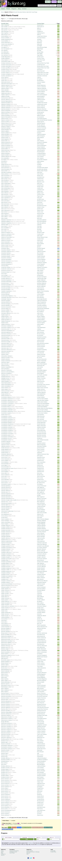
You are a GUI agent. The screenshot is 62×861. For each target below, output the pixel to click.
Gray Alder (39, 226)
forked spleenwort (41, 541)
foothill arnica (40, 465)
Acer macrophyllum (6, 48)
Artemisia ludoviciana (7, 496)
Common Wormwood (41, 485)
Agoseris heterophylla (9, 116)
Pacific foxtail (40, 240)
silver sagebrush (40, 492)
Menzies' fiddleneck (41, 286)
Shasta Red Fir (40, 25)
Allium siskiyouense (7, 210)
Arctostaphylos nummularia (8, 433)
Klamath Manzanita (41, 424)
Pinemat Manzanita (41, 430)
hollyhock (39, 162)
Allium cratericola (6, 184)
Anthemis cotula (5, 354)
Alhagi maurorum (6, 164)
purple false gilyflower (41, 219)
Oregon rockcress (41, 389)
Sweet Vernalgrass (41, 356)
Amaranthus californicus (10, 251)
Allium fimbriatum (7, 191)
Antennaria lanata (8, 340)
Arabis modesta (6, 387)
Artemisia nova (6, 501)
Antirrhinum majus (5, 362)
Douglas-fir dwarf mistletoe (42, 405)
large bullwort (40, 273)
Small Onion (39, 202)
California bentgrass (41, 134)
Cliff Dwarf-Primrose (41, 303)
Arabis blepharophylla (8, 382)
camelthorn (39, 164)
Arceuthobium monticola (12, 408)
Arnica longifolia (7, 471)
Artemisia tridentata (6, 507)
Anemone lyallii (6, 308)
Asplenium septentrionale (9, 541)
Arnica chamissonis (6, 458)
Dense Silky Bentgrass (42, 363)
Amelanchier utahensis (8, 268)
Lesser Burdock (40, 414)
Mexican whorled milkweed (43, 530)
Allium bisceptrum (7, 180)
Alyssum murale (7, 245)
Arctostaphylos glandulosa (8, 420)
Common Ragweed (41, 259)
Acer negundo (4, 50)
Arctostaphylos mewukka (8, 428)
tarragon (39, 495)
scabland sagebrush (41, 504)
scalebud (39, 329)
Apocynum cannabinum (6, 373)
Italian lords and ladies (42, 512)
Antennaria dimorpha (10, 335)
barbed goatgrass (41, 96)
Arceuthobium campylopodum (9, 401)
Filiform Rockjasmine (41, 302)
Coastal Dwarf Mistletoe (42, 406)
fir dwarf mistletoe (41, 397)
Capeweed (39, 441)
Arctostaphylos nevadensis (8, 430)
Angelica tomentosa (7, 324)
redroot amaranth (41, 257)
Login (59, 1)
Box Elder (39, 50)
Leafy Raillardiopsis (41, 327)
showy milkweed (40, 533)
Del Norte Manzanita (41, 431)
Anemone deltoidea (6, 305)
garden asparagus (41, 536)
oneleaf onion (40, 215)
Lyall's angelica (40, 314)
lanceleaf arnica (40, 466)
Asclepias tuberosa (5, 534)
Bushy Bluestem (40, 297)
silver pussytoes (40, 332)
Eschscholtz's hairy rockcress (43, 384)
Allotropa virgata (10, 224)
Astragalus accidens (8, 544)
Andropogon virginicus (6, 299)
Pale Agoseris (40, 113)
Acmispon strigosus (9, 72)
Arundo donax (4, 517)
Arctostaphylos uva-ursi (9, 438)
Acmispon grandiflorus (9, 67)
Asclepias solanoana (7, 531)
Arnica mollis (5, 473)
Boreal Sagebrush (41, 500)
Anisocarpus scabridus (10, 327)
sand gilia (39, 166)
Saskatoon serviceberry (42, 267)
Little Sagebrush (40, 487)
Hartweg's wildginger (41, 520)
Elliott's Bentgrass (41, 135)
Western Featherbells (41, 360)
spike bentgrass (40, 137)
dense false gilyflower (41, 221)
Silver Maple (39, 53)
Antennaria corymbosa (8, 333)
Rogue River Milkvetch (42, 544)
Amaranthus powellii (8, 256)
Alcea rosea (4, 162)
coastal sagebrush (41, 490)
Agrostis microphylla (7, 145)
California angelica (41, 317)
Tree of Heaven (40, 156)
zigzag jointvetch (40, 97)
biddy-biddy (39, 44)
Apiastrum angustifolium (7, 367)
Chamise (39, 83)
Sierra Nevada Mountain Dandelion (44, 120)
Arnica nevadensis (7, 474)
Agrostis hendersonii (7, 142)
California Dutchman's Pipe (43, 454)
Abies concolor (11, 28)
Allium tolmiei (10, 211)
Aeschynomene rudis (7, 97)
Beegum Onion (40, 192)
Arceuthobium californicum (11, 400)
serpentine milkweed (41, 531)
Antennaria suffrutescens (8, 349)
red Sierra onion (40, 199)
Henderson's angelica (41, 321)
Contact (24, 8)
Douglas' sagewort (41, 493)
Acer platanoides (5, 52)
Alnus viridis (6, 230)
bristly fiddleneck (40, 289)
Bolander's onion (40, 181)
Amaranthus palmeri (8, 254)
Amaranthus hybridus (6, 253)
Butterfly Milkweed (41, 534)
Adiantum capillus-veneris (7, 86)
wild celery (39, 368)
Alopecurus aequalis (7, 232)
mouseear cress (40, 379)
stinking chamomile (41, 354)
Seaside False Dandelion (42, 110)
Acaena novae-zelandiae (7, 44)
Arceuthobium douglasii (8, 405)
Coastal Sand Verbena (42, 36)
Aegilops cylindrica (6, 91)
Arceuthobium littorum (12, 406)
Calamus (39, 77)
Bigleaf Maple (40, 48)
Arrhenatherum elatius (13, 484)
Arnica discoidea (6, 463)
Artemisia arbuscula (6, 487)
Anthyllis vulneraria (5, 359)
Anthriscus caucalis (7, 357)
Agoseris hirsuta (6, 118)
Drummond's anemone (42, 306)
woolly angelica (40, 324)
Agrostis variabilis (6, 154)
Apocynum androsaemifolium (8, 371)
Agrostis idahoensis (6, 143)
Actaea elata (6, 78)
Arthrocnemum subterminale (10, 511)
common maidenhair (41, 86)
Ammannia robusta (8, 272)
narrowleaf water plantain (42, 167)
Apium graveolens (5, 368)
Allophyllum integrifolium (13, 223)
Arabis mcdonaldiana (7, 386)
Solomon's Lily (40, 514)
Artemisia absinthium (6, 485)
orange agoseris (40, 112)
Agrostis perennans (8, 150)
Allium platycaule (7, 205)
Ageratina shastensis (15, 107)
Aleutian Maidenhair (41, 85)
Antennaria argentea (7, 332)
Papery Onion (40, 196)
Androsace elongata (6, 300)
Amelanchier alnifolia (11, 267)
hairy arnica (39, 473)
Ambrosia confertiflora (7, 262)
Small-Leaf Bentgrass (41, 145)
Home (2, 12)
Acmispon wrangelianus (12, 74)
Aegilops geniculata (6, 93)
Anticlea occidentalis (11, 360)
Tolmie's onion (40, 211)
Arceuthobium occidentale (8, 409)
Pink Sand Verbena (41, 37)
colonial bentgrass (41, 131)
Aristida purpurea (6, 450)
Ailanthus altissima (8, 156)
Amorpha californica (6, 278)
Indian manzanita (40, 428)
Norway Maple (40, 52)
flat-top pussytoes (41, 333)
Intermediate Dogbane (42, 370)
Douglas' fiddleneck (41, 280)
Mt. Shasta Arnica (41, 482)
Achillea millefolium (6, 58)
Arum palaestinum (6, 514)
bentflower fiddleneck (41, 283)
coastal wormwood (41, 506)
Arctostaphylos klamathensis (16, 424)
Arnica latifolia (5, 470)
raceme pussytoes (41, 346)
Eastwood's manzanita (42, 420)
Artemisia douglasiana (7, 493)
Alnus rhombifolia (6, 227)
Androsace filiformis (6, 302)
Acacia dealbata (5, 40)
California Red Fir (41, 33)
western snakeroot (41, 105)
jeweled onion (40, 208)
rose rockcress (40, 382)
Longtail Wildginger (41, 523)
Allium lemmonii (7, 194)
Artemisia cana (5, 492)
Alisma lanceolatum (6, 169)
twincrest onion (40, 180)
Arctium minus (5, 414)
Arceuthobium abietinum (12, 397)
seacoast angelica (41, 322)
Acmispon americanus (9, 63)
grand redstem (40, 272)
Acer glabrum (5, 47)
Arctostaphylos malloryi (13, 425)
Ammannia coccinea (7, 270)
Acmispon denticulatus (10, 66)
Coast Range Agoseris (42, 118)
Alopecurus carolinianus (8, 234)
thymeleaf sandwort (41, 443)
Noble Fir (39, 34)
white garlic (39, 197)
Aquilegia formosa (8, 378)
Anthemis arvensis (5, 352)
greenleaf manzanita (41, 435)
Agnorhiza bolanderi (10, 109)
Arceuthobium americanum (10, 398)
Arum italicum (5, 512)
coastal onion (40, 188)
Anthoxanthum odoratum (7, 356)
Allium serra (8, 208)
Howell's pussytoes (41, 338)
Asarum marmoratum (7, 522)
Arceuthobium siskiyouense (13, 411)
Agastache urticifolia (9, 104)
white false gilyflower (41, 223)
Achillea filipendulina (6, 56)
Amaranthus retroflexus (6, 257)
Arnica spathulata (6, 479)
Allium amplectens (6, 177)
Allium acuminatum (6, 175)
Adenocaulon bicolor (7, 82)
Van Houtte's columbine (42, 374)
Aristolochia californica (7, 454)
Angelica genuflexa (6, 319)
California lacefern (41, 538)
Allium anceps (6, 178)
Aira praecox (4, 161)
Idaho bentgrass (40, 143)
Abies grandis (10, 29)
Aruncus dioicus (8, 515)
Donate (54, 1)
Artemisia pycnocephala (9, 503)
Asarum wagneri (7, 523)
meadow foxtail (40, 238)
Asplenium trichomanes (6, 542)
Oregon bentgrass (41, 147)
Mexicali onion (40, 204)
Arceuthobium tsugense (11, 413)
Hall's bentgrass (40, 140)
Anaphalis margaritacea (8, 291)
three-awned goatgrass (42, 94)
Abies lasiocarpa (7, 31)
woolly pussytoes (40, 340)
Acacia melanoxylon (7, 42)
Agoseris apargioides (9, 110)
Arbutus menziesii (6, 395)
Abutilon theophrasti (7, 39)
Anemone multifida (6, 310)
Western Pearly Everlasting (43, 291)
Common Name (40, 23)
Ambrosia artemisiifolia (6, 259)
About (3, 8)
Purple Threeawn (40, 450)
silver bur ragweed (41, 261)
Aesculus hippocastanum (7, 101)
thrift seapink (40, 455)
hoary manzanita (40, 417)
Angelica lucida (5, 322)
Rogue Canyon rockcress (42, 387)
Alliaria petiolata (10, 173)
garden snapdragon (41, 362)
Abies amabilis (13, 26)
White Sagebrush (41, 496)
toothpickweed (40, 275)
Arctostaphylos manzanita (8, 427)
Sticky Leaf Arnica (41, 476)
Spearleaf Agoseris (41, 123)
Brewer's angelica (41, 316)
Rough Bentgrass (41, 151)
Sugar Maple (40, 55)
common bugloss (40, 294)
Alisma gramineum (6, 167)
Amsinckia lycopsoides (7, 284)
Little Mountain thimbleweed (43, 308)
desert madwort (40, 243)
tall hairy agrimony (41, 124)
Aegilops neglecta (8, 94)
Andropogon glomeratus (14, 297)
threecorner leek (40, 213)
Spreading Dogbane (41, 371)
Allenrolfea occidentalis (10, 172)
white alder (39, 227)
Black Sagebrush (40, 501)
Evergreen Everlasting (42, 349)
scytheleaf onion (40, 189)
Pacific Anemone (40, 310)
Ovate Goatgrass (40, 93)
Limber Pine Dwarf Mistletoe (43, 403)
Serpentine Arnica (41, 457)
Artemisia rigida (7, 504)
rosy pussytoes (40, 348)
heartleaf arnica (40, 460)
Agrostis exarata (5, 137)
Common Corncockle (41, 128)
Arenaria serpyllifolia (6, 443)
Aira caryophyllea (5, 158)
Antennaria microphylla (7, 344)
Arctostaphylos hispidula (8, 422)
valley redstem (40, 270)
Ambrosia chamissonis (9, 261)
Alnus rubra (5, 229)
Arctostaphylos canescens (8, 417)
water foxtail (39, 235)
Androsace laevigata (10, 303)
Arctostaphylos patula (7, 435)
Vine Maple (39, 45)
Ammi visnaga (6, 275)
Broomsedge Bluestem (42, 299)
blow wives (39, 61)
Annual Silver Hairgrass (42, 159)
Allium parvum (6, 202)
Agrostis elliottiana (6, 135)
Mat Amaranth (40, 249)
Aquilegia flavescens (8, 376)
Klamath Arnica (40, 479)
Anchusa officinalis (5, 294)
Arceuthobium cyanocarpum (14, 403)
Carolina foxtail (40, 234)
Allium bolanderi (7, 181)
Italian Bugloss (40, 292)
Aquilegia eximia (9, 374)
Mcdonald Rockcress (41, 386)
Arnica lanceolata (6, 466)
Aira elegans (9, 159)
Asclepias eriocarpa (7, 528)
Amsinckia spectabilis (10, 287)
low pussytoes (40, 335)
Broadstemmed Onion (41, 205)
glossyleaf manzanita (41, 433)
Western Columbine (41, 378)
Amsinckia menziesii (12, 286)
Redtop (38, 139)
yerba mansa (40, 313)
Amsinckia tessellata (7, 289)
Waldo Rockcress (41, 381)
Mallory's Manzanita (41, 425)
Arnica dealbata (9, 462)
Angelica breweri (6, 316)
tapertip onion (40, 175)
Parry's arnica (40, 477)
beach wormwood (41, 503)
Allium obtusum (6, 199)
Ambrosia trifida (5, 265)
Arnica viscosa (6, 482)
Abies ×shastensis (5, 25)
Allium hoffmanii (6, 192)
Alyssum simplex (7, 246)
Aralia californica (7, 392)
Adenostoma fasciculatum (9, 83)
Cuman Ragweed (41, 264)
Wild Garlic (39, 218)
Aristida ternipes (5, 452)
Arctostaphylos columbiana (8, 419)
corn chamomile (40, 352)
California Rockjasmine (42, 300)
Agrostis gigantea (6, 139)
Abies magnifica (7, 33)
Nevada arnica (40, 474)
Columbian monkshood (42, 75)
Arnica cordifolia (6, 460)
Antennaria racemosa (7, 346)
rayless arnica (40, 463)
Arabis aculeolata (6, 381)
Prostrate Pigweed (41, 248)
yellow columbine (40, 376)
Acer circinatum (6, 45)
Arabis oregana (6, 389)
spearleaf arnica (40, 471)
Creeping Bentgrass (41, 153)
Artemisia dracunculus (6, 495)
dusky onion (39, 183)
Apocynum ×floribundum (6, 370)
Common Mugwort (41, 509)
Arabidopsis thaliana (8, 379)
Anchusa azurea (5, 292)
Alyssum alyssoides (6, 242)
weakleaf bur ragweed (42, 262)
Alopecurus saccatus (7, 240)
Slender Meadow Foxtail (42, 237)
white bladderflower (41, 394)
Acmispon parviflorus (10, 71)
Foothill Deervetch (41, 64)
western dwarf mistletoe (42, 401)
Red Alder (39, 229)
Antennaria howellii (7, 338)
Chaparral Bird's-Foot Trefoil (43, 67)
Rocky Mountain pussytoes (43, 343)
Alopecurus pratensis (6, 238)
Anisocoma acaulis (8, 329)
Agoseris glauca (7, 113)
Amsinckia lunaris (7, 283)
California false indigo (41, 278)
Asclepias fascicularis (7, 530)
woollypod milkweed (41, 528)
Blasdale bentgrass (41, 129)
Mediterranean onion (41, 200)
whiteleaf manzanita (41, 427)
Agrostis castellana (8, 132)
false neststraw (40, 295)
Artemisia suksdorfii (6, 506)
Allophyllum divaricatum (13, 219)
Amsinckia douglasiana (7, 280)
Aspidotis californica (11, 538)
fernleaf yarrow (40, 56)
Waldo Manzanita (41, 416)
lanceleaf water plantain (42, 169)
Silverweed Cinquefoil (41, 446)
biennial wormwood (41, 488)
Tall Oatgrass (40, 484)
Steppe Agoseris (40, 121)
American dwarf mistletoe (42, 398)
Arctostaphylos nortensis (8, 431)
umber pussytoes (40, 351)
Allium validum (6, 216)
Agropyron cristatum (8, 126)
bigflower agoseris (41, 115)
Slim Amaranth (40, 253)
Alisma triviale (5, 170)
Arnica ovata (5, 476)
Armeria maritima (7, 455)
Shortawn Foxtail (40, 232)
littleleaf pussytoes (41, 344)
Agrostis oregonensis (7, 147)
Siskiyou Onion (40, 210)
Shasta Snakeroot (41, 107)
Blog (19, 8)
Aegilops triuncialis (5, 96)
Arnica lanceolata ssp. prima (13, 468)
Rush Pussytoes (40, 341)
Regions (14, 8)
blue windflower (40, 311)
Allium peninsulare (9, 204)
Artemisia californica (6, 490)
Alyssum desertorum (7, 243)
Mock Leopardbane (41, 462)
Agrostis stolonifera (6, 153)
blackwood (39, 42)
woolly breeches (40, 287)
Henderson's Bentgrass (42, 142)
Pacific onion (40, 216)
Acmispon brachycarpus (11, 64)
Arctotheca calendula (8, 441)
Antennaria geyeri (6, 337)
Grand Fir (39, 29)
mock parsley (40, 367)
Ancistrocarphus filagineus (8, 295)
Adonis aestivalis (5, 90)
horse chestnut (40, 101)
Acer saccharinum (5, 53)
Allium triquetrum (5, 213)
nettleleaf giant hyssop (42, 104)
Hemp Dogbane (40, 373)
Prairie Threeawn (40, 449)
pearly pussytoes (40, 330)
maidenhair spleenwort (42, 542)
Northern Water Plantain (42, 170)
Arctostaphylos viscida (7, 439)
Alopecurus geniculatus (6, 235)
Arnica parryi (5, 477)
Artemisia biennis (6, 488)
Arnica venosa (6, 481)
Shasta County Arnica (41, 481)
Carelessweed (40, 254)
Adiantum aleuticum (8, 85)
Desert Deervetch (41, 71)
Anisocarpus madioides (7, 325)
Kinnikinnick (39, 438)
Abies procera (6, 34)
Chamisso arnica (40, 458)
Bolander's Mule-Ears (41, 109)
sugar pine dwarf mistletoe (42, 400)
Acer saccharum (6, 55)
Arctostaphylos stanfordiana (8, 436)
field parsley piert (40, 365)
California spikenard (41, 392)
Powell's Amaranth (41, 256)
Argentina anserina (7, 446)
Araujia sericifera (6, 394)
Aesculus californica (8, 99)
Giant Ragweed (40, 265)
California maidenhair (41, 88)
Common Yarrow (40, 58)
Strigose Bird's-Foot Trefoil (42, 72)
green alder (39, 230)
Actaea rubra (7, 80)
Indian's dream (40, 539)
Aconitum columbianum (7, 75)
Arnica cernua (5, 457)
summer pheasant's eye (42, 90)
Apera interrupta (7, 363)
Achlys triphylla (6, 59)
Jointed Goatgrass (41, 91)
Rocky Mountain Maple (42, 47)
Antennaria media (6, 343)
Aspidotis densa (8, 539)
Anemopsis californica (10, 313)
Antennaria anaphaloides (8, 330)
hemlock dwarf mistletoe (42, 413)
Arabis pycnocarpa (7, 390)
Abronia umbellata (6, 37)
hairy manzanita (40, 419)
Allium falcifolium (7, 189)
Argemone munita (8, 444)
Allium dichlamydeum (7, 188)
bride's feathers (40, 515)
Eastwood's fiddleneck (42, 281)
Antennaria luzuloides (9, 341)
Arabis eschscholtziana (7, 384)
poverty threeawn (41, 447)
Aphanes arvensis (5, 365)
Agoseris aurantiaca (9, 112)
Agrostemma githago (6, 128)
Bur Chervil (39, 357)
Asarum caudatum (6, 519)
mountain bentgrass (41, 154)
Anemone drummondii (8, 306)
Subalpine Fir (40, 31)
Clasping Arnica (40, 468)
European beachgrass (42, 276)
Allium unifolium (6, 215)
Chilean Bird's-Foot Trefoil (42, 74)
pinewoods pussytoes (41, 337)
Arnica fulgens (5, 465)
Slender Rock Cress (41, 390)
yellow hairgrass (40, 161)
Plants (8, 8)
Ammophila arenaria (7, 276)
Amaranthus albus (5, 248)
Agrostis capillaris (5, 131)
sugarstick (39, 224)
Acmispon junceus (9, 69)
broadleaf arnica (40, 470)
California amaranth (41, 251)
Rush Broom (39, 69)
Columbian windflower (42, 305)
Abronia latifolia (6, 36)
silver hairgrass (40, 158)
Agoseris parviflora (8, 121)
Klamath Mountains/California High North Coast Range (25, 12)
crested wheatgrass (41, 126)
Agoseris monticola (7, 120)
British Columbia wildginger (43, 519)
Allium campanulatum (8, 183)
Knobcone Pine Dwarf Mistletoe (44, 411)
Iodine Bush (39, 172)
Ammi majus (4, 273)
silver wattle (39, 40)
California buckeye (41, 99)
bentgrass (39, 132)
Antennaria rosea (6, 348)
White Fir (39, 28)
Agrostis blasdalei (6, 129)
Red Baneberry (40, 80)
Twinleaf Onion (40, 178)
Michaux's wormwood (41, 498)
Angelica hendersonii (10, 321)
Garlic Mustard (40, 173)
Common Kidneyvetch (42, 359)
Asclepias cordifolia (8, 527)
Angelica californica (6, 317)
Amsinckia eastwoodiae (8, 281)
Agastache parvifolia (7, 102)
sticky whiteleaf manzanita (42, 439)
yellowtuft (39, 245)
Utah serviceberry (41, 268)
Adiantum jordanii (7, 88)
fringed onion (40, 191)
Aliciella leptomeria (9, 166)
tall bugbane (39, 78)
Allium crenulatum (7, 186)
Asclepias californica (7, 525)
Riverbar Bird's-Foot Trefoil (43, 66)
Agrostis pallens (5, 148)
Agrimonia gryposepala (7, 124)
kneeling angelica (41, 319)
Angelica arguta (5, 314)
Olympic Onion (40, 186)
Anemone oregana (7, 311)
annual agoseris (40, 116)
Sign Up (48, 1)
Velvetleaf (39, 39)
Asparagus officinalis (6, 536)
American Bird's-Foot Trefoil (43, 63)
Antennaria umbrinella (7, 351)
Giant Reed (39, 517)
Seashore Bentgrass (41, 148)
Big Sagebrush (40, 507)
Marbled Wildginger (41, 522)
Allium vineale (4, 218)
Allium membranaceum (8, 196)
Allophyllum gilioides (12, 221)
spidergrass (39, 452)
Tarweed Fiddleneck (41, 284)
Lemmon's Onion (40, 194)
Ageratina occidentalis (12, 105)
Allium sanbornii (7, 207)
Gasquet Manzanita (41, 422)
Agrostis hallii (5, 140)
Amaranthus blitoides (8, 249)
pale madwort (40, 242)
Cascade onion (40, 184)
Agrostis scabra (6, 151)
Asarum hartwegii (7, 520)
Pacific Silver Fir (40, 26)
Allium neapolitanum (7, 197)
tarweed (39, 325)
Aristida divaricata (10, 447)
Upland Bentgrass (41, 150)
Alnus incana (6, 226)
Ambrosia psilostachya (7, 264)
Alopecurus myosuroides (8, 237)
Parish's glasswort (41, 511)
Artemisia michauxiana (7, 498)
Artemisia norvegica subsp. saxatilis (14, 500)
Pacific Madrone (40, 395)
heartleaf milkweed (41, 527)
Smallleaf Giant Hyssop (42, 102)
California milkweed (41, 525)
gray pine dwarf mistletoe (42, 409)
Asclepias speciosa (6, 533)
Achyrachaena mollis (7, 61)
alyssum (39, 246)
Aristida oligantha (6, 449)
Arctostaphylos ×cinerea (6, 416)
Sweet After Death (41, 59)
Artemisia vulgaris (5, 509)
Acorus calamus (5, 77)
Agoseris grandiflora (8, 115)
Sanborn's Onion (40, 207)
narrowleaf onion (40, 177)
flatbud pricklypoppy (41, 444)
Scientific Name (4, 23)
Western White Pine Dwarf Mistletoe (45, 408)
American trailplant (41, 82)
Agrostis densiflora (6, 134)
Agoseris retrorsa (8, 123)
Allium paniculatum (5, 200)
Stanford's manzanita (41, 436)
